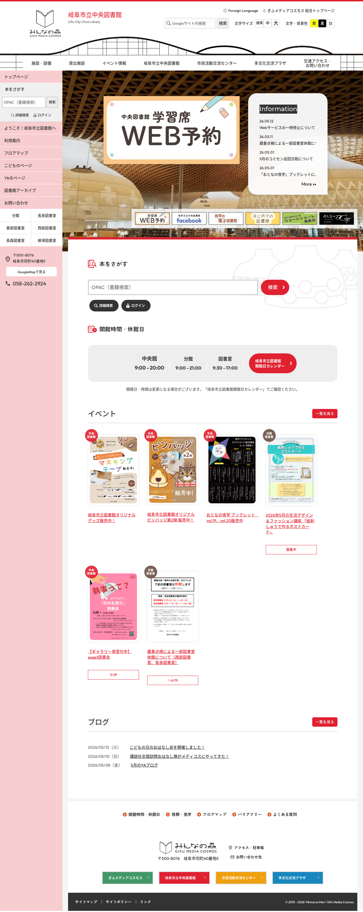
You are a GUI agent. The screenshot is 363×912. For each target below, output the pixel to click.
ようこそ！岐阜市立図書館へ (30, 128)
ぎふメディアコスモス (125, 879)
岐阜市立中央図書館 (96, 15)
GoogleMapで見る (32, 272)
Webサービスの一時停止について (287, 127)
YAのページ (14, 178)
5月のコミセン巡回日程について (286, 158)
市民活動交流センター (217, 63)
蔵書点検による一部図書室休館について (292, 143)
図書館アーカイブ (20, 190)
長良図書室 (47, 215)
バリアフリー (250, 815)
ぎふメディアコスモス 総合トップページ (301, 10)
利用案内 (12, 140)
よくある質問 (285, 815)
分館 (15, 215)
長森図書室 (15, 240)
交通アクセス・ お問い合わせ (318, 63)
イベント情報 (114, 63)
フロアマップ (16, 153)
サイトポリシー (119, 903)
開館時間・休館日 (144, 815)
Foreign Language (243, 10)
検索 (273, 287)
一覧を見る (325, 413)
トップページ (16, 76)
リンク (145, 903)
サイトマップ (86, 903)
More (306, 184)
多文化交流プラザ (270, 63)
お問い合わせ (16, 202)
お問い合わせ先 (249, 857)
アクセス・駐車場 (249, 848)
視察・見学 (181, 815)
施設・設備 (41, 63)
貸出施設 (77, 63)
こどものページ (18, 165)
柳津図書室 (47, 240)
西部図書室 (47, 228)
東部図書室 (15, 228)
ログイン (138, 306)
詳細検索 (106, 306)
